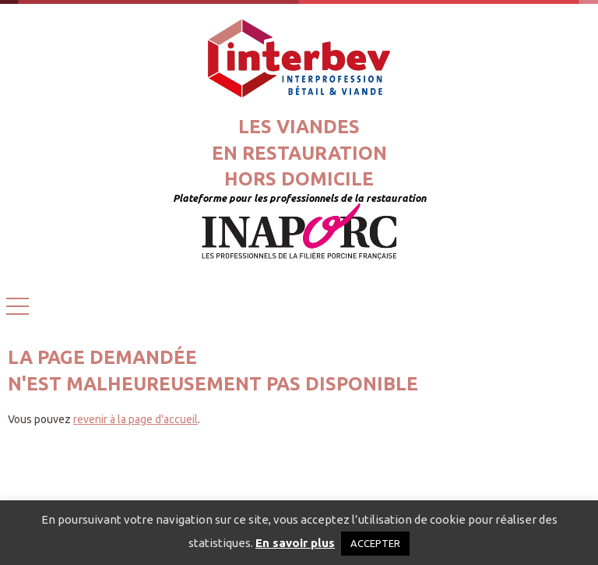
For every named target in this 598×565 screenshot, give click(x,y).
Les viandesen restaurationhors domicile (299, 152)
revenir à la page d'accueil (135, 419)
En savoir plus (295, 542)
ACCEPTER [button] (375, 543)
